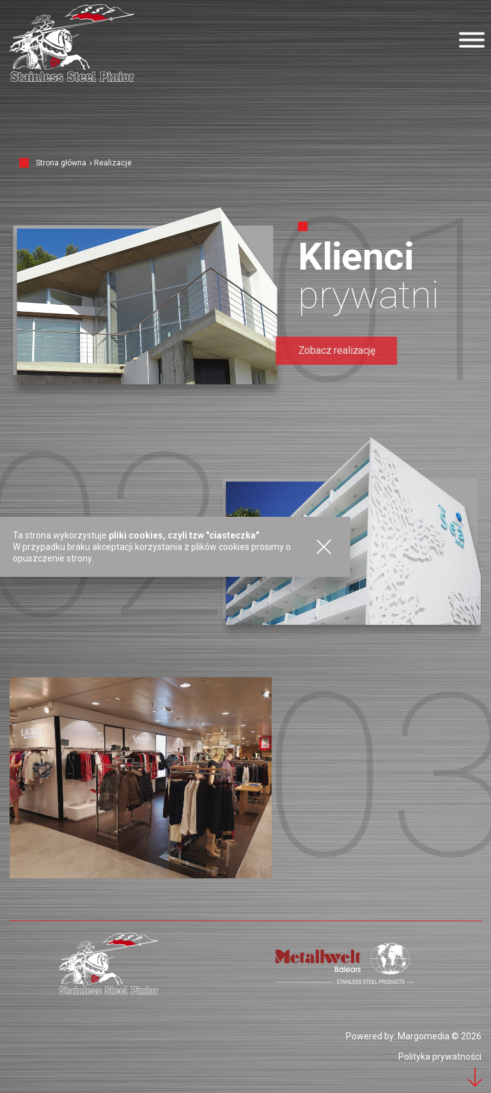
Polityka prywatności (439, 1056)
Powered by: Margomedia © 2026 (413, 1036)
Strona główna (61, 162)
